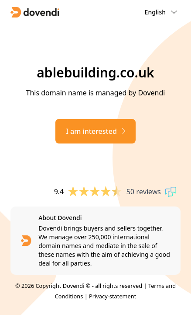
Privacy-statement (112, 296)
